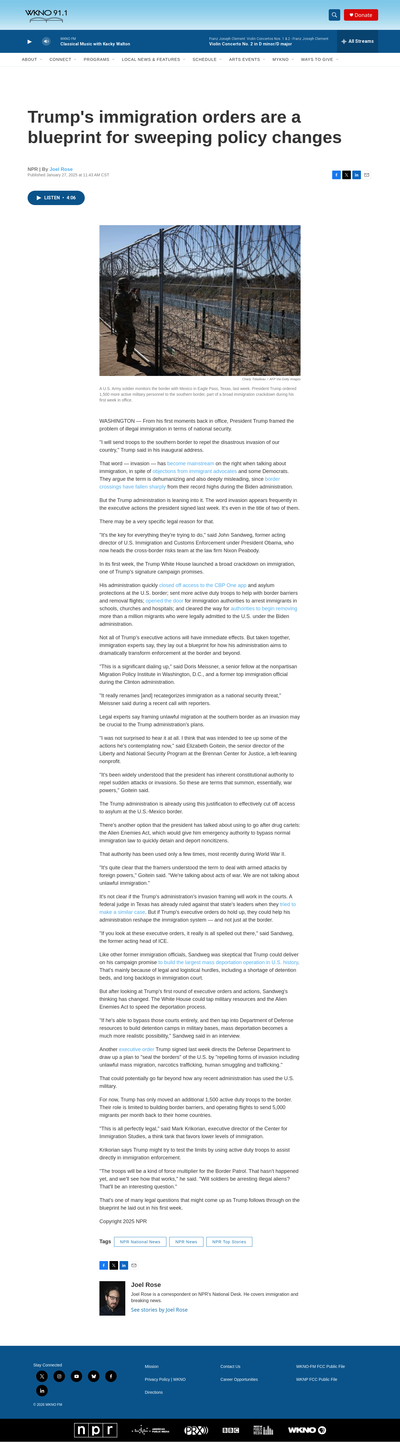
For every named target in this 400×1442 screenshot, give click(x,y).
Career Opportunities (239, 1380)
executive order (136, 1050)
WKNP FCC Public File (316, 1380)
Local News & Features (151, 59)
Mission (151, 1367)
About (29, 59)
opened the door (164, 601)
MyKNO (280, 59)
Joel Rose (61, 169)
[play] (29, 41)
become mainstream (190, 464)
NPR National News (140, 1242)
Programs (96, 59)
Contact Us (230, 1367)
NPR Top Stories (229, 1242)
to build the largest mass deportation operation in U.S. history (228, 963)
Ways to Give (317, 59)
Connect (60, 59)
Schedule (205, 59)
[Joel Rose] (112, 1298)
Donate (363, 15)
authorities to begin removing (264, 609)
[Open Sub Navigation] (41, 59)
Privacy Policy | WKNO (165, 1380)
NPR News (186, 1242)
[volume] (46, 41)
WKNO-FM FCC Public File (320, 1367)
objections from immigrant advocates (195, 471)
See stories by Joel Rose (159, 1309)
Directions (154, 1393)
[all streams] (357, 41)
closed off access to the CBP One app (203, 585)
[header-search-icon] (334, 15)
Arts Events (244, 59)
